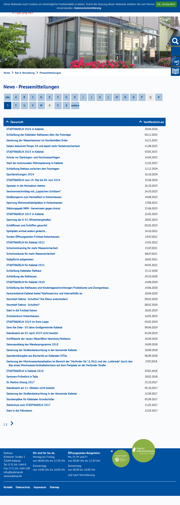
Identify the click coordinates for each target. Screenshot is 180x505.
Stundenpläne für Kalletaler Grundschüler (31, 399)
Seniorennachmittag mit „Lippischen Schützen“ (35, 191)
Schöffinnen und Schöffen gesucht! (28, 225)
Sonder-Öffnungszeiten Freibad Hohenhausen (34, 236)
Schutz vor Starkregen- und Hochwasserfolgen (34, 157)
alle (7, 97)
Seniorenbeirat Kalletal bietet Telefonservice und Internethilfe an (45, 293)
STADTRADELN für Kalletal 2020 (27, 282)
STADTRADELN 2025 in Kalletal (26, 151)
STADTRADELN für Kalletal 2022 (27, 242)
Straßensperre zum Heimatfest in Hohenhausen (35, 197)
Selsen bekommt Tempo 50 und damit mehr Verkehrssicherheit (44, 146)
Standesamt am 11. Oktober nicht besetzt (32, 388)
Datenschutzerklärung (87, 8)
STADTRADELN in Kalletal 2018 (26, 371)
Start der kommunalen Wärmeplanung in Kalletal (36, 163)
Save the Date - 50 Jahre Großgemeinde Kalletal (35, 327)
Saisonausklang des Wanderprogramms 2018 (33, 344)
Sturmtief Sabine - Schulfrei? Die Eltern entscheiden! (38, 299)
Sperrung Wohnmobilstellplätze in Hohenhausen (35, 202)
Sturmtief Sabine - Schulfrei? (24, 304)
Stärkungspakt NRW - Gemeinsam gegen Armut (34, 208)
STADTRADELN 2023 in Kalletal (26, 214)
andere (75, 105)
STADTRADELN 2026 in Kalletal (26, 129)
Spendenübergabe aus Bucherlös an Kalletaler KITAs (38, 355)
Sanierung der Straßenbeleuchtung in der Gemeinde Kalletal (43, 350)
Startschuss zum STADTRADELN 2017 (30, 405)
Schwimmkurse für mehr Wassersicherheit (32, 253)
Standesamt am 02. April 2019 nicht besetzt (33, 333)
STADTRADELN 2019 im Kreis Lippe (29, 321)
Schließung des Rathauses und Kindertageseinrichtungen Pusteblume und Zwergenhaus (59, 287)
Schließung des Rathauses (23, 276)
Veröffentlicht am (154, 122)
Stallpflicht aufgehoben (21, 259)
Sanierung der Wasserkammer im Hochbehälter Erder (38, 140)
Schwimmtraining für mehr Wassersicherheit (33, 248)
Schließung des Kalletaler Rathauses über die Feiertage (40, 134)
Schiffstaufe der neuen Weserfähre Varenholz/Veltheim (39, 338)
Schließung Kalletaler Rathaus (25, 270)
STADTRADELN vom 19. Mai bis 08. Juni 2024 (34, 180)
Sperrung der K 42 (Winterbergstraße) (30, 219)
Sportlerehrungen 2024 (21, 174)
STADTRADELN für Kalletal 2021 (27, 265)
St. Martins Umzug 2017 (22, 382)
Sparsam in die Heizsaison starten (27, 185)
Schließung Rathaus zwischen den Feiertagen (34, 168)
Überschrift (16, 122)
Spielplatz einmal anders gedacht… (28, 231)
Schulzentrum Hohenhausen (24, 316)
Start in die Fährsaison (20, 410)
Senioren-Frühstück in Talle (23, 376)
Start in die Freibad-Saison (23, 310)
